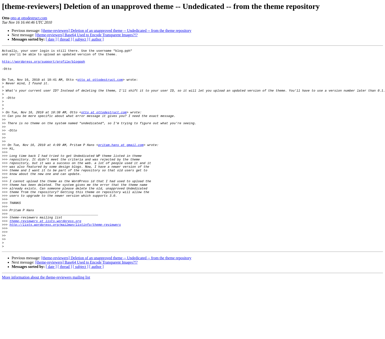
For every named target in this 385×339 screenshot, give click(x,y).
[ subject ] (80, 39)
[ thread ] (65, 39)
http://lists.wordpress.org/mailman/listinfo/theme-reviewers (65, 260)
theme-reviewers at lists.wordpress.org (45, 255)
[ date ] (51, 39)
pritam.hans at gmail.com (120, 164)
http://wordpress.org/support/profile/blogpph (43, 64)
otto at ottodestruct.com (28, 18)
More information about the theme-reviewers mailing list (46, 317)
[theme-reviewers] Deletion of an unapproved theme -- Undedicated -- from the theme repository (116, 31)
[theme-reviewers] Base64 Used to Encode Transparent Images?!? (86, 35)
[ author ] (96, 39)
